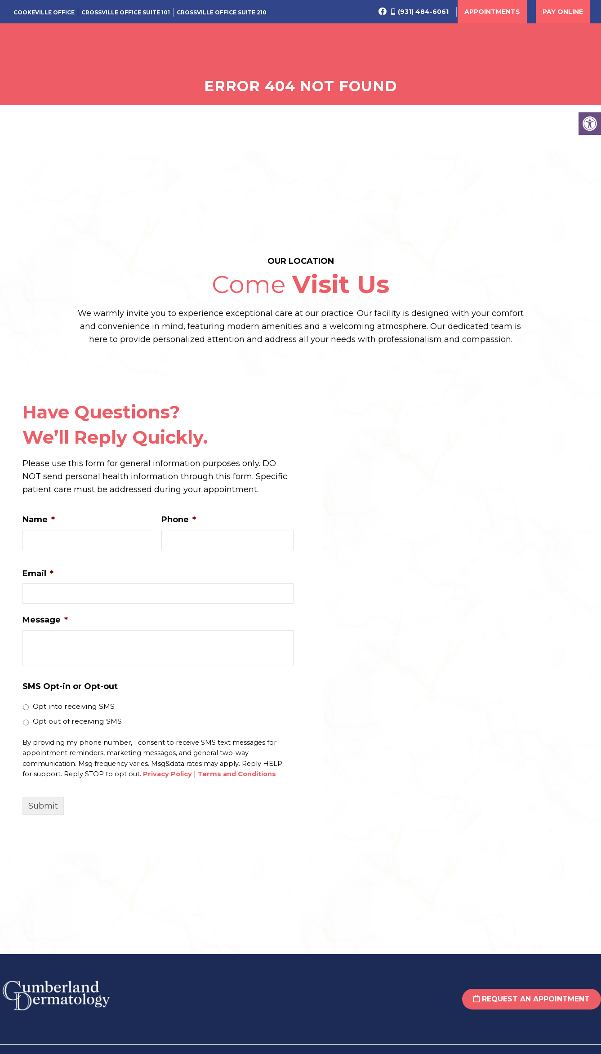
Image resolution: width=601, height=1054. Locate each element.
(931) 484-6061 (423, 12)
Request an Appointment (531, 1005)
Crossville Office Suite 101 (125, 12)
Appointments (492, 12)
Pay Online (563, 12)
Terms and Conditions (237, 780)
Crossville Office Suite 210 (222, 12)
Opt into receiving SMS (74, 711)
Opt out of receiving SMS (77, 727)
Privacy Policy (167, 780)
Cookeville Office (44, 12)
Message (45, 626)
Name (38, 525)
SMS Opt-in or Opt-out (70, 692)
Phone (178, 525)
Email (37, 579)
